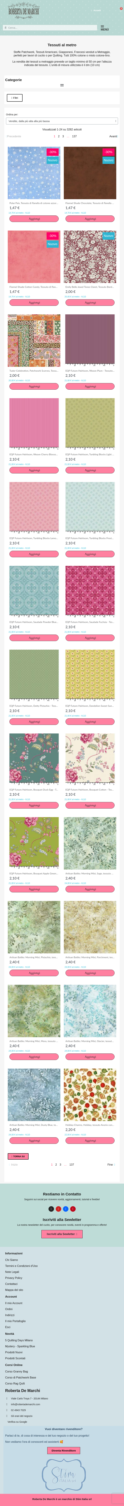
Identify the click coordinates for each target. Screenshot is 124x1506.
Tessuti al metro (62, 45)
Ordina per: (12, 114)
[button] (15, 98)
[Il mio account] (95, 10)
